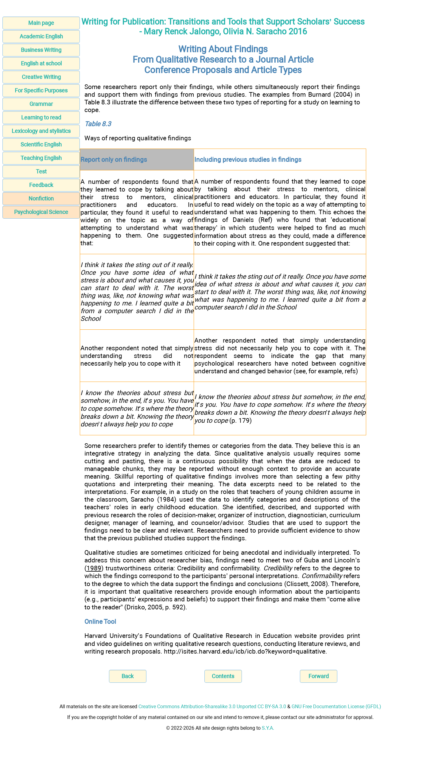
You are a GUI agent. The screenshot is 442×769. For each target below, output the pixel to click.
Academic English (41, 36)
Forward (318, 676)
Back (128, 676)
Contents (223, 676)
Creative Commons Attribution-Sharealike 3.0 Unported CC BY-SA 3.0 (212, 706)
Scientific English (41, 144)
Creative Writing (41, 77)
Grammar (41, 104)
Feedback (41, 185)
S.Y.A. (268, 728)
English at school (41, 63)
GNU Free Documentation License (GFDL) (336, 706)
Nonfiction (41, 198)
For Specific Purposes (41, 90)
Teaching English (41, 158)
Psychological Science (41, 212)
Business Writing (41, 50)
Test (41, 171)
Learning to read (41, 117)
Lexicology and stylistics (41, 131)
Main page (41, 23)
